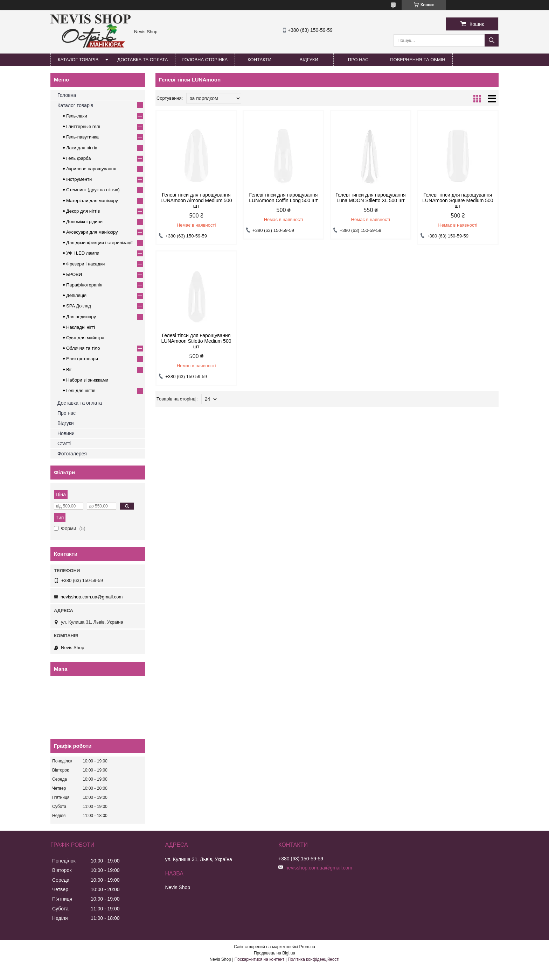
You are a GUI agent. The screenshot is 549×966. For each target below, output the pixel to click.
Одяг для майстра (85, 337)
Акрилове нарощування (91, 168)
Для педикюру (81, 316)
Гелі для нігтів (80, 390)
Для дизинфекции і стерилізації (99, 242)
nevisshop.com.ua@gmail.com (92, 596)
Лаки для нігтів (81, 147)
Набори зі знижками (87, 380)
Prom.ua (307, 946)
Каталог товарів (78, 59)
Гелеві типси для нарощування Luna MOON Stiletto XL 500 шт (370, 197)
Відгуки (308, 59)
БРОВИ (74, 274)
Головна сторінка (205, 59)
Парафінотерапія (84, 284)
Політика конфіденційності (314, 959)
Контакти (259, 59)
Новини (66, 433)
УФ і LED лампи (82, 253)
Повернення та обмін (417, 59)
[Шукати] (492, 40)
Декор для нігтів (83, 211)
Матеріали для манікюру (92, 200)
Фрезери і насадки (85, 264)
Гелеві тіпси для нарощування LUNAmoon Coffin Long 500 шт (283, 197)
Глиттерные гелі (83, 126)
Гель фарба (78, 158)
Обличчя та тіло (83, 348)
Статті (64, 443)
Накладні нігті (80, 327)
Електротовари (82, 358)
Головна (66, 95)
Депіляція (76, 295)
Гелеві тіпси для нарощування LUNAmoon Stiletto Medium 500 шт (196, 341)
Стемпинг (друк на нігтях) (93, 189)
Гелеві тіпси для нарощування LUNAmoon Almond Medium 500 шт (196, 200)
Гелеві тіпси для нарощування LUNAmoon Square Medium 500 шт (457, 200)
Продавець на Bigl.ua (274, 953)
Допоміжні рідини (84, 221)
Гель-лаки (76, 116)
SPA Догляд (78, 305)
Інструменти (79, 179)
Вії (68, 369)
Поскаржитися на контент (259, 959)
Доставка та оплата (142, 59)
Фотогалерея (72, 453)
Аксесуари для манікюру (92, 232)
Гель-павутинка (82, 137)
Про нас (358, 59)
